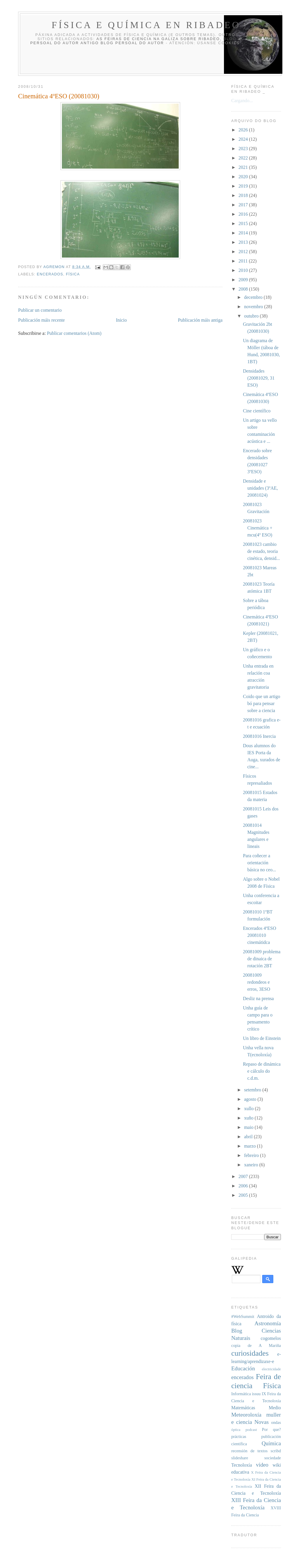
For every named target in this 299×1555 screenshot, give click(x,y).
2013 (244, 242)
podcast (251, 1430)
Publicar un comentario (40, 310)
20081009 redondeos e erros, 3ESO (256, 982)
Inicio (121, 320)
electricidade (271, 1369)
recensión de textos (249, 1450)
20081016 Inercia (259, 736)
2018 (244, 195)
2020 (244, 176)
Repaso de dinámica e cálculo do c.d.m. (262, 1071)
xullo (249, 1108)
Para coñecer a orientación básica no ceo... (259, 862)
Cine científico (257, 410)
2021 (244, 167)
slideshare (239, 1457)
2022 (244, 157)
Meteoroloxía (246, 1415)
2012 (244, 251)
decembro (254, 297)
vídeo (262, 1465)
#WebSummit (242, 1316)
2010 (244, 270)
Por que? (271, 1429)
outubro (252, 315)
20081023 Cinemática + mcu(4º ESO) (257, 527)
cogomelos (271, 1338)
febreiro (252, 1155)
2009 (244, 279)
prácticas (238, 1436)
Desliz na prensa (258, 998)
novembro (254, 306)
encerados (50, 274)
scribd (276, 1450)
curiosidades (250, 1353)
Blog (236, 1331)
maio (249, 1127)
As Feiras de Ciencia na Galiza (137, 39)
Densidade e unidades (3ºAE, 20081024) (260, 488)
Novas (261, 1422)
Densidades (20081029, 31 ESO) (258, 378)
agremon (54, 267)
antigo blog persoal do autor (122, 43)
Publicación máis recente (41, 320)
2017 (244, 204)
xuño (249, 1117)
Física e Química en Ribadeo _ (151, 25)
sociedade (272, 1457)
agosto (251, 1099)
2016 (244, 214)
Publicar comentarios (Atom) (74, 333)
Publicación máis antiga (200, 320)
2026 (244, 129)
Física (73, 274)
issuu (256, 1393)
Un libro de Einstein (262, 1038)
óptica (235, 1430)
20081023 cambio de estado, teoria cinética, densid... (261, 551)
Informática (241, 1393)
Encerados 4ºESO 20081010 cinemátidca (259, 935)
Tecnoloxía (241, 1465)
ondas (276, 1422)
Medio (275, 1407)
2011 (244, 260)
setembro (253, 1089)
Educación (243, 1368)
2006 (244, 1185)
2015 (244, 223)
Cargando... (242, 100)
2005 (244, 1195)
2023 (244, 148)
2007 (244, 1176)
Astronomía (267, 1323)
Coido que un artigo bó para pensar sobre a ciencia (261, 703)
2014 (244, 232)
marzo (250, 1145)
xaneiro (251, 1164)
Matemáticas (243, 1407)
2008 (244, 289)
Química (271, 1443)
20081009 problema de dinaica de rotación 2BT (261, 958)
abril (249, 1136)
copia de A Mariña (256, 1345)
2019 (244, 186)
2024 (244, 139)
